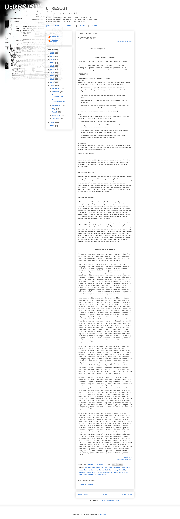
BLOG (82, 26)
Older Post (126, 494)
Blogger (103, 514)
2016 (52, 66)
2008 (52, 123)
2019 (52, 56)
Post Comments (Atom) (111, 500)
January (56, 119)
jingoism (81, 472)
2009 (52, 86)
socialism (92, 475)
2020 (52, 53)
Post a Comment (86, 484)
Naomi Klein (91, 472)
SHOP (94, 26)
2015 (52, 69)
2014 (52, 73)
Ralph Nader (124, 472)
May (54, 109)
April (55, 112)
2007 (52, 126)
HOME (57, 26)
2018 (52, 60)
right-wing (82, 475)
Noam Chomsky (103, 472)
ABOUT (70, 26)
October (56, 92)
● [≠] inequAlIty (57, 95)
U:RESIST (57, 8)
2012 (52, 76)
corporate (125, 468)
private (114, 472)
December (56, 88)
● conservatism (58, 100)
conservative (114, 468)
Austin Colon (56, 37)
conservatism (101, 468)
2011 (52, 79)
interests (93, 470)
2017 (52, 63)
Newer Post (83, 494)
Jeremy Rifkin (105, 470)
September (57, 106)
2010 (52, 82)
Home (105, 494)
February (56, 115)
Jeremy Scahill (118, 470)
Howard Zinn (82, 470)
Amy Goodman (90, 468)
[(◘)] (49, 26)
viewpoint (102, 475)
